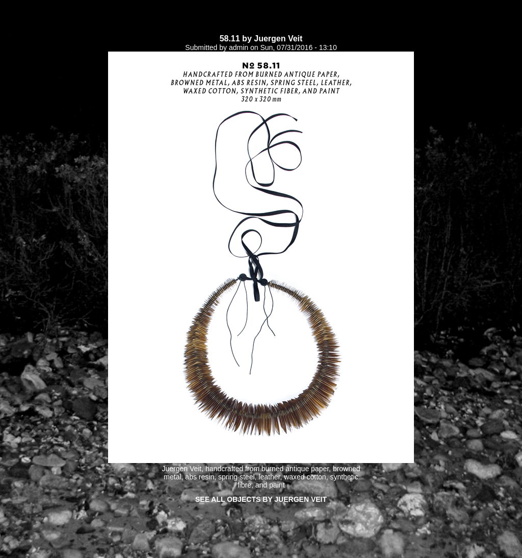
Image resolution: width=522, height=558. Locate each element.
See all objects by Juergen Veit (261, 499)
